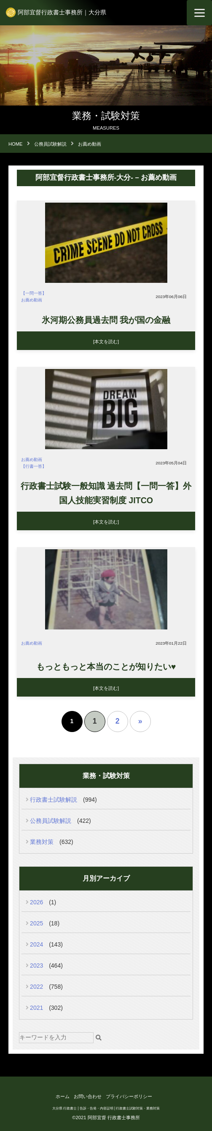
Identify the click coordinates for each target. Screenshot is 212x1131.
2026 (36, 902)
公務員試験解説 (50, 820)
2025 (36, 923)
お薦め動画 (31, 300)
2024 (36, 944)
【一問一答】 (33, 293)
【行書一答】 (33, 466)
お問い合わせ (88, 1096)
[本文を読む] (106, 341)
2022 (36, 986)
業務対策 (42, 841)
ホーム (63, 1096)
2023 (36, 965)
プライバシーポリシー (129, 1096)
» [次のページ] (140, 721)
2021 (36, 1007)
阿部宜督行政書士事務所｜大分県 (62, 12)
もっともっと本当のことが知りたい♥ (106, 666)
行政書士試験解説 (53, 799)
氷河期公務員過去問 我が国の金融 (106, 320)
